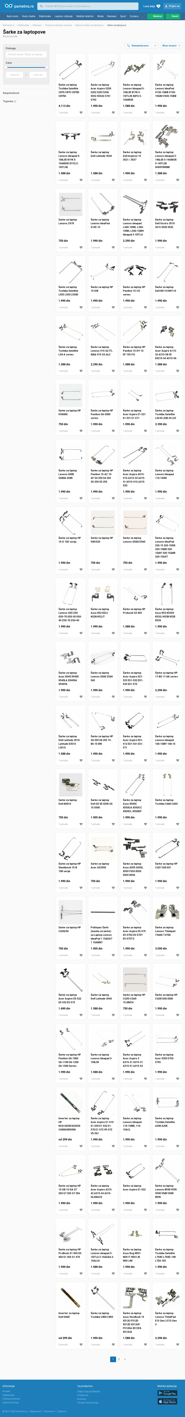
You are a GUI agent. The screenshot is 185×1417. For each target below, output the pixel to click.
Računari (111, 16)
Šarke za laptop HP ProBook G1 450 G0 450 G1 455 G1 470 (70, 1256)
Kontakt (6, 1391)
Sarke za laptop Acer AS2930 (100, 868)
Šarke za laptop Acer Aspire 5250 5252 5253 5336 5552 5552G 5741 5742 (101, 95)
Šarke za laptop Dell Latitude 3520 (101, 156)
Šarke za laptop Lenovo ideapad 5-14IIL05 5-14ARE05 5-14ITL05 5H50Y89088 (166, 162)
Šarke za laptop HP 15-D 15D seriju (70, 542)
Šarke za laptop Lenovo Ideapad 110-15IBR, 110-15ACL (132, 1126)
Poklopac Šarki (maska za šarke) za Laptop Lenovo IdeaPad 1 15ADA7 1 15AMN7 (101, 937)
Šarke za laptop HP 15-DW (102, 291)
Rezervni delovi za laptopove (89, 27)
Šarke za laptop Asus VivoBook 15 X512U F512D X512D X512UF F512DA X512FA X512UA (133, 1325)
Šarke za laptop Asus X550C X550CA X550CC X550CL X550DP (132, 808)
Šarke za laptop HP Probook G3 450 (134, 613)
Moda (100, 16)
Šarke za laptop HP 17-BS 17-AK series (166, 677)
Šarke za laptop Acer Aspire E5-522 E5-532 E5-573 (70, 1001)
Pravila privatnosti (11, 1399)
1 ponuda (63, 115)
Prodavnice (82, 1395)
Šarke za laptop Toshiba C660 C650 (166, 804)
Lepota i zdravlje (64, 16)
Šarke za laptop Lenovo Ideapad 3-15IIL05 (101, 1061)
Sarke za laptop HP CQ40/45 (70, 931)
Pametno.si (49, 1411)
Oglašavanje (8, 1395)
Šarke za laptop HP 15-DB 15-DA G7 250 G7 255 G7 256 (70, 1192)
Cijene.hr (62, 1411)
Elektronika (45, 16)
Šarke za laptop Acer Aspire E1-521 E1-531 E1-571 (134, 417)
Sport (123, 16)
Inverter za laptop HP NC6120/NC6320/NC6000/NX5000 (69, 1126)
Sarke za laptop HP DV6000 (70, 415)
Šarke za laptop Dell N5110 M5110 (165, 291)
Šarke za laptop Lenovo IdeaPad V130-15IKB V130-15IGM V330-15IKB (165, 93)
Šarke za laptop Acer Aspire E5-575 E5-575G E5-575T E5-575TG (134, 935)
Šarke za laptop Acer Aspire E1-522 (134, 1190)
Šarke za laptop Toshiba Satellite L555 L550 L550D (68, 293)
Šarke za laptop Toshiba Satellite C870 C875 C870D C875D (69, 93)
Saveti (175, 16)
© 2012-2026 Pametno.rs (15, 1411)
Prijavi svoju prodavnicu (88, 1391)
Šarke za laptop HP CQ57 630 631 (166, 868)
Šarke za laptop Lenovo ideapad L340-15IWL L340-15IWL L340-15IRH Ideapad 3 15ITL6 (133, 230)
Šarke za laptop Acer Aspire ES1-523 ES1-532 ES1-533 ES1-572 (133, 681)
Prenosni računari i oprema (58, 27)
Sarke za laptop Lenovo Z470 (68, 224)
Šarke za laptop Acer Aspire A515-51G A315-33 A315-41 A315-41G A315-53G (134, 480)
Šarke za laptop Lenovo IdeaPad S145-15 (100, 226)
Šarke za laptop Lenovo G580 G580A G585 (68, 477)
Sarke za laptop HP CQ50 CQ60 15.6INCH (134, 1001)
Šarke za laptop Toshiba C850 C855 (102, 1317)
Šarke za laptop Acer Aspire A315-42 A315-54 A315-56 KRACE (101, 1194)
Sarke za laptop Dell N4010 (68, 804)
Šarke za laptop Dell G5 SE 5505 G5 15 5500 (101, 806)
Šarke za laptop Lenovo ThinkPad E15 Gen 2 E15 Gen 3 (166, 1321)
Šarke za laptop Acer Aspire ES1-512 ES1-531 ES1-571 (133, 744)
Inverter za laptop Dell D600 (69, 1317)
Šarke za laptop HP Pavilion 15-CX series (134, 293)
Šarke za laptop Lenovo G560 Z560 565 (102, 679)
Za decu (134, 16)
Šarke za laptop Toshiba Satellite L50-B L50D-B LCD (165, 417)
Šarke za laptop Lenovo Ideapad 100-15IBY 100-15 (165, 742)
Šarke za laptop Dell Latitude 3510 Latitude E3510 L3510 (69, 744)
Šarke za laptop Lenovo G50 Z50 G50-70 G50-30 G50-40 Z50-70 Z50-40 (70, 617)
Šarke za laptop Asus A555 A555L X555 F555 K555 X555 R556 (133, 872)
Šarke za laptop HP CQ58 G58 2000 (166, 999)
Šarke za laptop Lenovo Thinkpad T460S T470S (165, 933)
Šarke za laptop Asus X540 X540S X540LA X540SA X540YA (69, 681)
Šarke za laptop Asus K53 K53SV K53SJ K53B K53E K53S (165, 617)
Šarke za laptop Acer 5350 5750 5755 (164, 1061)
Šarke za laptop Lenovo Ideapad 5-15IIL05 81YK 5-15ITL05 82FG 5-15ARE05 (134, 95)
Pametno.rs (8, 27)
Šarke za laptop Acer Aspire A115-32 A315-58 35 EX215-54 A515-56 (166, 355)
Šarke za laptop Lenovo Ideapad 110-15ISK (164, 477)
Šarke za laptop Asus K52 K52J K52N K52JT (100, 615)
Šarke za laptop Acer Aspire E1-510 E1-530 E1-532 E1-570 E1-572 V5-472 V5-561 (102, 1128)
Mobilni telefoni (85, 16)
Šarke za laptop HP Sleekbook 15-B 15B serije (70, 870)
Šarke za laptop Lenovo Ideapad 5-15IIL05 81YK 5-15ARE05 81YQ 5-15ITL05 (69, 162)
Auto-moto (12, 16)
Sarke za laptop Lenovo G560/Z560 (134, 542)
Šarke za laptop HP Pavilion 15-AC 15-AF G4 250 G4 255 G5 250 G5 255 (102, 479)
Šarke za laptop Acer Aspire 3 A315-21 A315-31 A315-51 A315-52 (133, 1063)
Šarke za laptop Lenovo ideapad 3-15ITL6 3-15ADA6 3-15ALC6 (102, 1258)
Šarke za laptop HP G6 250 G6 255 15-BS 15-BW (102, 742)
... (143, 16)
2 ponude (63, 1148)
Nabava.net (35, 1411)
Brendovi (81, 1399)
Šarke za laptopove (116, 27)
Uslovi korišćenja (10, 1402)
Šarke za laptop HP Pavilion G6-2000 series (102, 417)
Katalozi (157, 16)
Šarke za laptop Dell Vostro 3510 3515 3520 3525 (165, 226)
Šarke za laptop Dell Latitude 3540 (101, 999)
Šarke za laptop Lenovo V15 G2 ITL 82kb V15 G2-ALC (102, 353)
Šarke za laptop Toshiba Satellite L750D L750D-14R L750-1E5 (165, 1258)
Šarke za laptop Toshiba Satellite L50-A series (68, 353)
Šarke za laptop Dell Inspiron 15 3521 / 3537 (132, 158)
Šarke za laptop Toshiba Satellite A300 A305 (165, 1124)
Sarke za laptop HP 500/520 (102, 542)
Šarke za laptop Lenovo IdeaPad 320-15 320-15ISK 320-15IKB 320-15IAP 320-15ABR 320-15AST (165, 550)
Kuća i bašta (28, 16)
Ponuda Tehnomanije (87, 1402)
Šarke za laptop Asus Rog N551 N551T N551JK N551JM (132, 1258)
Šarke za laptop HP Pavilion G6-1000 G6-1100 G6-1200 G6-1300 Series (70, 1063)
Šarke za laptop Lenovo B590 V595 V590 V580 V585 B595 (166, 1194)
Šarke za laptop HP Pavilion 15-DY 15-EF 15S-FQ (134, 353)
